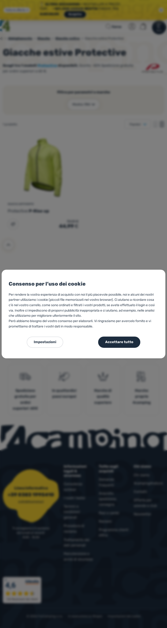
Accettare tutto (119, 342)
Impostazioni (45, 342)
